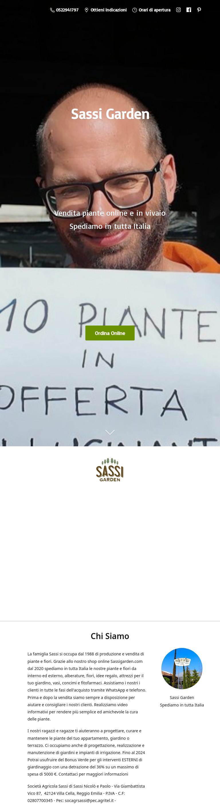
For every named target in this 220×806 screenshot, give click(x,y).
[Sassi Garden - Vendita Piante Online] (110, 471)
